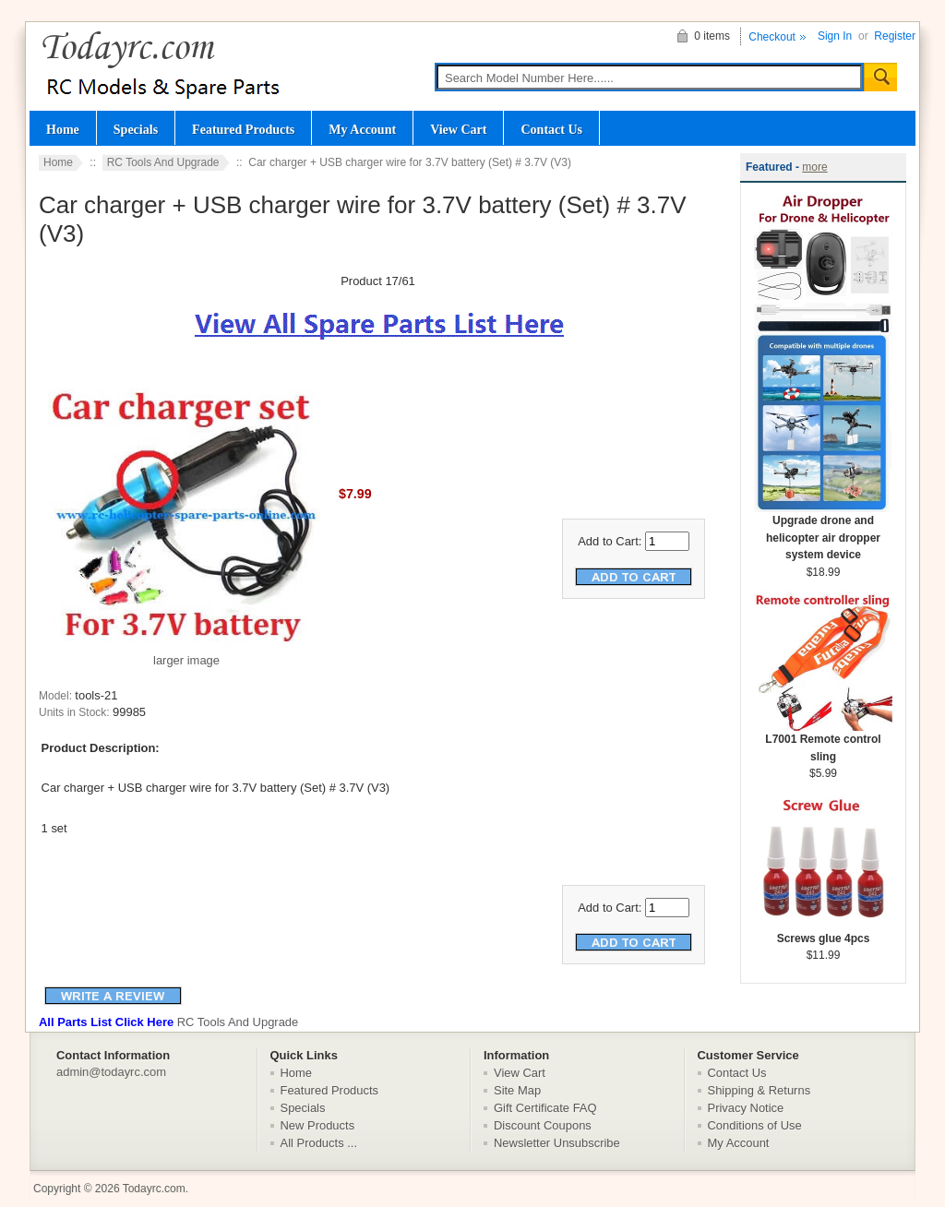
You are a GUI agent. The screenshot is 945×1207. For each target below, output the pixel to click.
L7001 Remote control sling (823, 742)
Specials (136, 129)
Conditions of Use (755, 1125)
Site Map (517, 1090)
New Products (318, 1125)
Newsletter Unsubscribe (557, 1143)
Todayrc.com (154, 1188)
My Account (362, 129)
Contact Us (551, 129)
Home (62, 129)
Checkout (771, 36)
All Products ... (319, 1143)
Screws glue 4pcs (823, 932)
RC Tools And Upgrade (163, 162)
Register (894, 36)
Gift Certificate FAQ (545, 1108)
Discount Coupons (543, 1125)
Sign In (835, 36)
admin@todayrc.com (111, 1072)
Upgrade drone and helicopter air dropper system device (823, 531)
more (814, 167)
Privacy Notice (746, 1108)
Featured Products (243, 129)
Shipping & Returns (759, 1090)
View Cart (458, 129)
